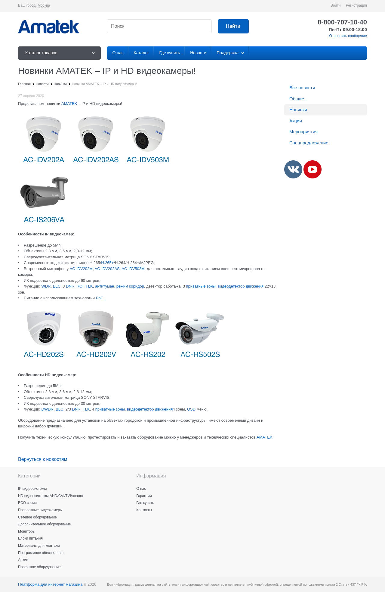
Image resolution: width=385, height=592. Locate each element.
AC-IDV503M (133, 268)
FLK (86, 409)
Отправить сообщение (348, 36)
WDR (46, 286)
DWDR (47, 409)
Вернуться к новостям (42, 459)
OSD (191, 409)
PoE (99, 298)
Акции (295, 120)
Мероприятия (303, 131)
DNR (70, 286)
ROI (80, 286)
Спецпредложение (308, 142)
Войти (336, 5)
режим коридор (130, 286)
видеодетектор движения (240, 286)
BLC (56, 286)
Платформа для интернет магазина (50, 584)
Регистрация (356, 5)
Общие (296, 98)
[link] (44, 5)
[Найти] (233, 26)
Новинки (298, 109)
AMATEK (69, 103)
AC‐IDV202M (81, 268)
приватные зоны (201, 286)
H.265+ (107, 262)
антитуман (104, 286)
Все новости (302, 87)
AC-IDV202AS (107, 268)
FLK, (90, 286)
